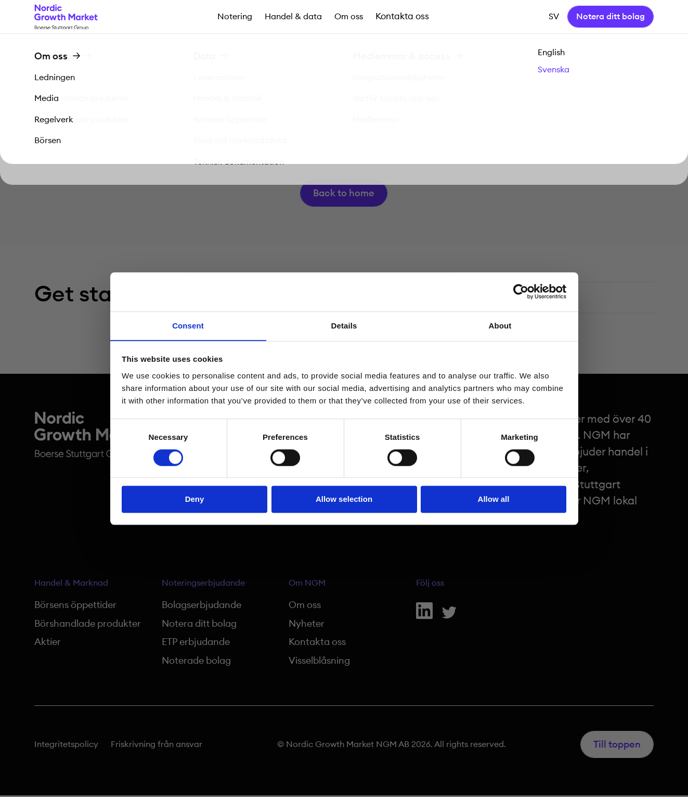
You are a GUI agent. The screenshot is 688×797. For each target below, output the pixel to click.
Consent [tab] (188, 325)
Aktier (47, 644)
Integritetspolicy (66, 746)
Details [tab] (344, 325)
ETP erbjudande (196, 644)
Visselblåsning (319, 662)
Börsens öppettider (75, 607)
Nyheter (306, 625)
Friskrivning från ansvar (156, 746)
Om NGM (307, 585)
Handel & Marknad (71, 585)
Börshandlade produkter (87, 625)
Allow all (494, 499)
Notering (235, 17)
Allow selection (344, 499)
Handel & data (293, 17)
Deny (194, 499)
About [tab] (500, 325)
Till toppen (617, 746)
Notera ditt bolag (610, 17)
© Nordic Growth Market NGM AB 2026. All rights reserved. (391, 746)
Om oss (349, 17)
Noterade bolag (196, 662)
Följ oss (430, 585)
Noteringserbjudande (203, 585)
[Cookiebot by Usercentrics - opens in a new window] (520, 291)
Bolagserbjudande (201, 607)
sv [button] (554, 17)
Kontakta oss (401, 17)
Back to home (344, 194)
